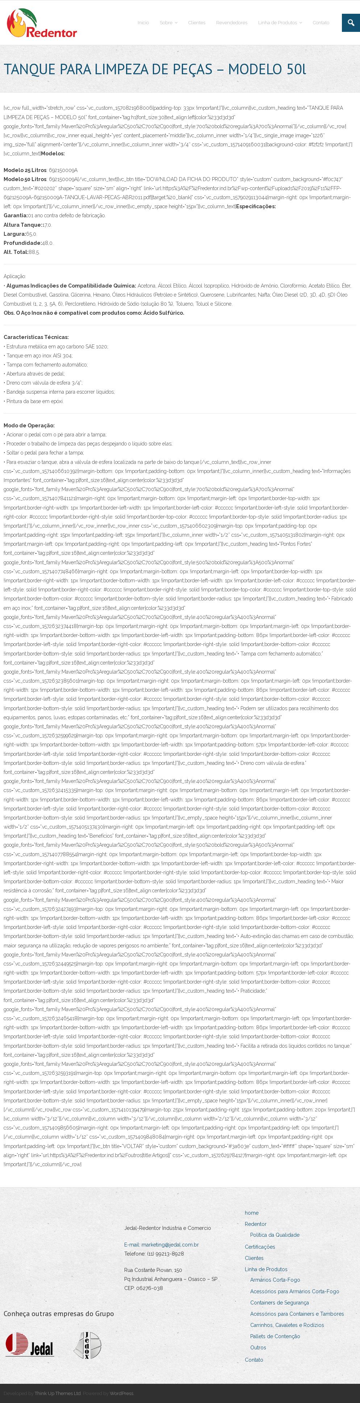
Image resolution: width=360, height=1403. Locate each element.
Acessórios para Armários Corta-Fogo (294, 1291)
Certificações (260, 1247)
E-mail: (133, 1245)
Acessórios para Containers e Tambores (297, 1314)
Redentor (256, 1224)
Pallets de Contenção (275, 1336)
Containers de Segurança (279, 1303)
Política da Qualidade (275, 1235)
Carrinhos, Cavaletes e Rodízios (287, 1325)
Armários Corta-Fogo (275, 1280)
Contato (254, 1360)
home (252, 1213)
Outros (258, 1347)
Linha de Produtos (266, 1269)
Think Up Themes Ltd (58, 1393)
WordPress (121, 1393)
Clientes (254, 1258)
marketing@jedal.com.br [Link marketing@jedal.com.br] (170, 1245)
